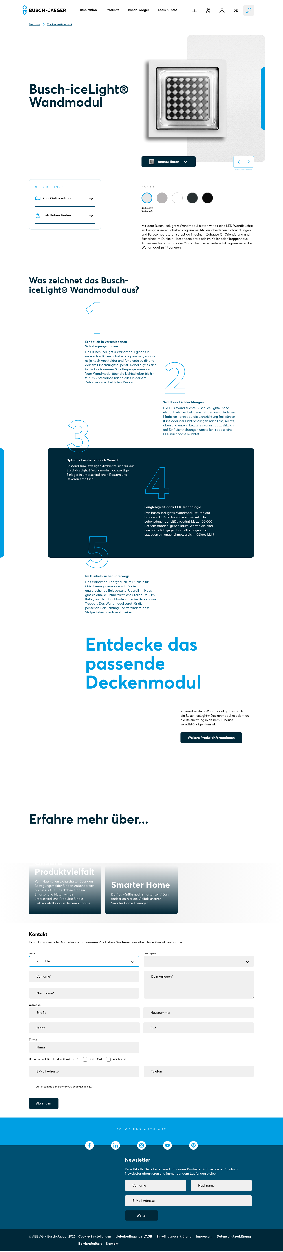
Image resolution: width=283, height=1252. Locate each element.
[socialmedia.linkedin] (115, 1146)
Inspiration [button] (88, 10)
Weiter (141, 1216)
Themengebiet (199, 957)
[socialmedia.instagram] (141, 1146)
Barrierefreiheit (90, 1245)
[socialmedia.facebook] (89, 1146)
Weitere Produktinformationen (211, 738)
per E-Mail (96, 1059)
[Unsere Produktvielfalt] (65, 878)
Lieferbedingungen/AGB (134, 1237)
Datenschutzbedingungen (73, 1087)
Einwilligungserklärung (173, 1237)
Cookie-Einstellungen (94, 1237)
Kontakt (112, 1245)
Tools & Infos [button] (167, 10)
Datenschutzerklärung (234, 1237)
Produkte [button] (112, 10)
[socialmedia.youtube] (167, 1146)
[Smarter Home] (141, 878)
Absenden (43, 1104)
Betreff (84, 957)
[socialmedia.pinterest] (193, 1146)
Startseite (34, 24)
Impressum (204, 1237)
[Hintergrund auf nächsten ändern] (249, 161)
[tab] (147, 198)
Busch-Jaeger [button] (138, 10)
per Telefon (120, 1059)
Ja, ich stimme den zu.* (64, 1087)
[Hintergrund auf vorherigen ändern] (239, 161)
